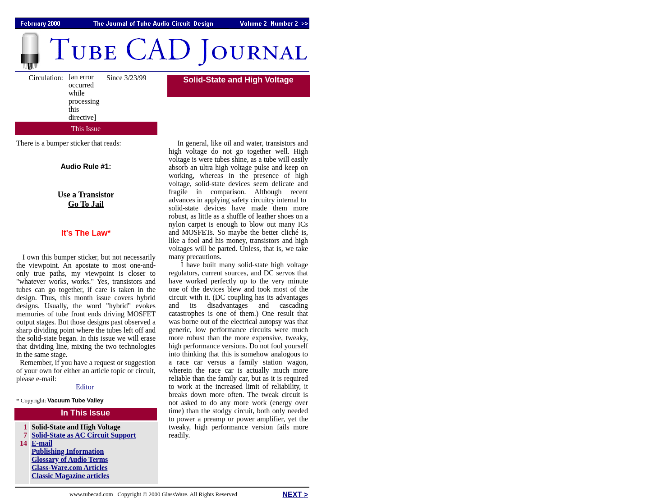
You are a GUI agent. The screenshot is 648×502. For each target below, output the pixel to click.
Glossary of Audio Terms (70, 459)
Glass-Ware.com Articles (70, 467)
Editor (85, 387)
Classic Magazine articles (70, 475)
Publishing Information (68, 451)
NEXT (293, 494)
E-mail (42, 443)
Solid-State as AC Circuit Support (84, 435)
